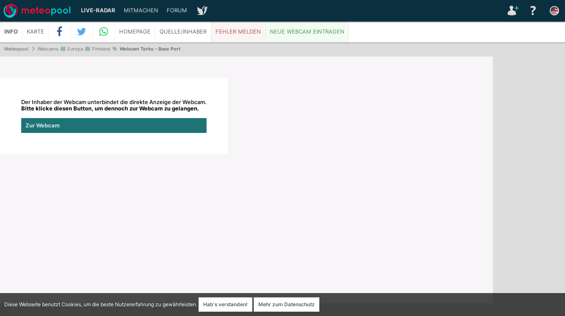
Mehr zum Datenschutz (286, 304)
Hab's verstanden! (225, 304)
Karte (35, 31)
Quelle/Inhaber (183, 31)
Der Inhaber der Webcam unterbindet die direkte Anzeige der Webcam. (114, 116)
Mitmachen (141, 10)
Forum (177, 10)
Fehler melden (238, 31)
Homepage (135, 31)
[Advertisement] (529, 186)
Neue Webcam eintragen (307, 31)
